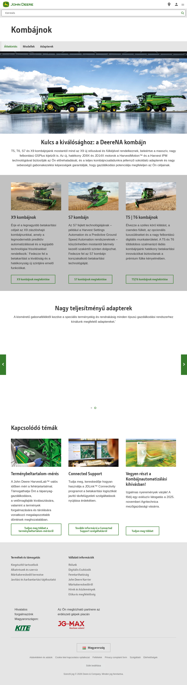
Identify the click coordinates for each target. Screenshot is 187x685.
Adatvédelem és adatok (41, 657)
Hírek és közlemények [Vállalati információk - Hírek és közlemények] (81, 589)
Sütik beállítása (93, 665)
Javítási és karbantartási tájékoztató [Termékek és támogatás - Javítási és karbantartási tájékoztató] (33, 579)
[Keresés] (93, 13)
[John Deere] (20, 4)
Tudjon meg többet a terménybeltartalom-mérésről (40, 530)
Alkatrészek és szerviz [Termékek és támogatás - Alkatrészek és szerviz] (24, 569)
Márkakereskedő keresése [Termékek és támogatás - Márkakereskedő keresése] (27, 574)
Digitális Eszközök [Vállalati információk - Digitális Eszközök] (79, 569)
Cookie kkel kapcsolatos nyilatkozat (72, 657)
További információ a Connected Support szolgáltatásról (97, 530)
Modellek (29, 46)
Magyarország (94, 647)
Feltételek (97, 657)
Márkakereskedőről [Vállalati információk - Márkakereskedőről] (80, 584)
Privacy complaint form (116, 657)
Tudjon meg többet (145, 532)
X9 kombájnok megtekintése (36, 280)
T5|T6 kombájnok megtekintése (152, 280)
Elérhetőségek (150, 657)
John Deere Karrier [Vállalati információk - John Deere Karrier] (79, 579)
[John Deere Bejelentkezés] (176, 4)
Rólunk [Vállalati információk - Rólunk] (72, 564)
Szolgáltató (135, 657)
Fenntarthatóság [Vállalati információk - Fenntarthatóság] (78, 574)
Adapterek (46, 46)
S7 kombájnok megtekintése (93, 280)
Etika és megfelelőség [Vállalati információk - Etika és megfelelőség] (82, 594)
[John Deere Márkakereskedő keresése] (169, 4)
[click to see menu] (183, 4)
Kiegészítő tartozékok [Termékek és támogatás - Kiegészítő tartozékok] (24, 564)
